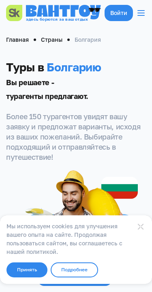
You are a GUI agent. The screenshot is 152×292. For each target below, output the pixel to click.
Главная (17, 39)
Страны (51, 39)
